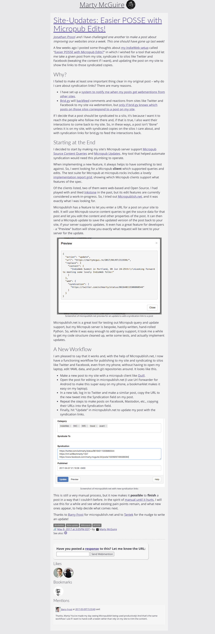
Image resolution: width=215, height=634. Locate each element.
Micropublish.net (130, 196)
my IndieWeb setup (134, 48)
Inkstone (90, 192)
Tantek (128, 515)
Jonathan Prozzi (64, 37)
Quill (141, 375)
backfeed (83, 101)
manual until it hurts (139, 500)
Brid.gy (65, 101)
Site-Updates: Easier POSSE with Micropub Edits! (107, 24)
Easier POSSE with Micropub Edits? (79, 52)
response (92, 549)
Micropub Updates (107, 153)
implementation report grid (72, 177)
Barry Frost (75, 515)
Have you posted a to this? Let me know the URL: (100, 549)
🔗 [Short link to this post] (55, 529)
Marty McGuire (106, 529)
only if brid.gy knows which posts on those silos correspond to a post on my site (108, 107)
